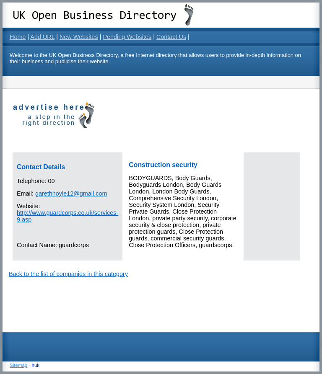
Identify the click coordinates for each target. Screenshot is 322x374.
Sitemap (18, 365)
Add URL (42, 37)
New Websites (79, 37)
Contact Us (171, 37)
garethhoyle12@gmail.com (71, 193)
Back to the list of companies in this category (68, 274)
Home (18, 37)
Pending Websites (127, 37)
